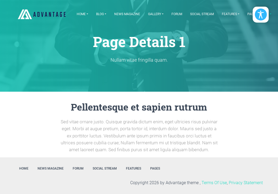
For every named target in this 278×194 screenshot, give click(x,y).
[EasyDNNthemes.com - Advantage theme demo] (42, 14)
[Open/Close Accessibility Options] (261, 14)
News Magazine (127, 14)
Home (81, 14)
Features (229, 14)
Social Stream (202, 14)
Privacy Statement (246, 182)
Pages (155, 168)
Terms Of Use (214, 182)
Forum (176, 14)
